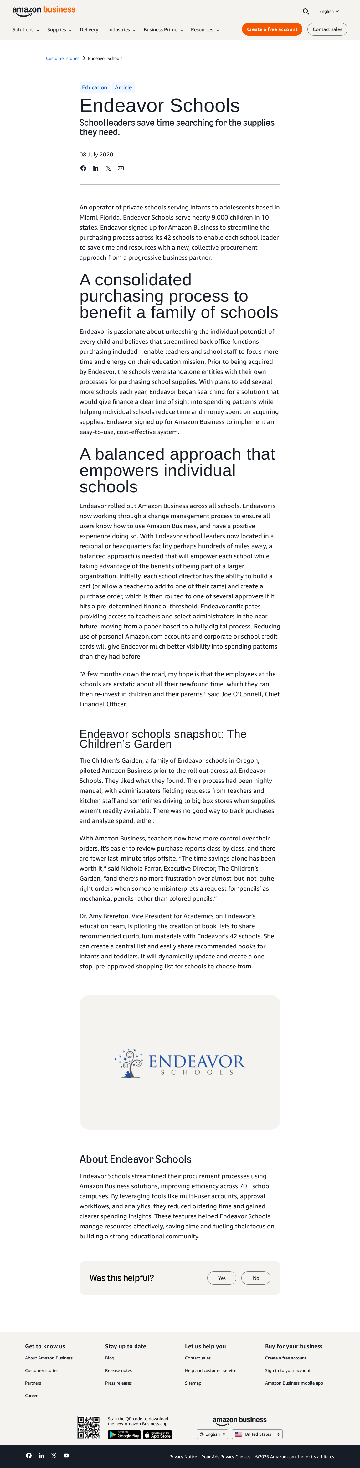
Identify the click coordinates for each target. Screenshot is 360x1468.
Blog (109, 1357)
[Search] (306, 11)
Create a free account (285, 1357)
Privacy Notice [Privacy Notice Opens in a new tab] (183, 1456)
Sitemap (193, 1383)
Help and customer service (210, 1370)
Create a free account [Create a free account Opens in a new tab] (272, 29)
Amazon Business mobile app (294, 1383)
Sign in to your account (288, 1370)
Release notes (118, 1370)
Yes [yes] (222, 1278)
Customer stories (41, 1370)
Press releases (118, 1383)
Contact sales (198, 1357)
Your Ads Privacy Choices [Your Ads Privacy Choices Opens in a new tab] (226, 1456)
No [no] (256, 1278)
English (329, 11)
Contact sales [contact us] (327, 29)
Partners (33, 1383)
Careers (32, 1395)
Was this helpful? (122, 1278)
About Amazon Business (49, 1357)
